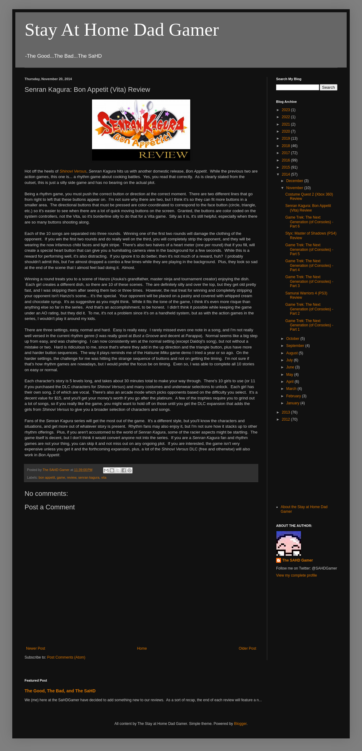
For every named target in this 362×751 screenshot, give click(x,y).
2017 (286, 153)
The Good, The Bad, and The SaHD (60, 690)
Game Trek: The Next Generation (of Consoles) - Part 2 (309, 309)
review (71, 477)
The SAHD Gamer (297, 560)
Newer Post (35, 648)
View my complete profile (296, 575)
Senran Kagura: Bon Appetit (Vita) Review (308, 208)
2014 (286, 174)
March (292, 389)
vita (103, 477)
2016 (286, 160)
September (295, 346)
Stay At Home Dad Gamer (122, 29)
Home (142, 648)
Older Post (247, 648)
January (293, 403)
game (61, 477)
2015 (286, 167)
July (290, 360)
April (290, 381)
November (295, 188)
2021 (286, 124)
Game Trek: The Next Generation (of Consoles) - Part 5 (309, 249)
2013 (286, 412)
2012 (286, 419)
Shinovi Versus (73, 171)
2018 (286, 146)
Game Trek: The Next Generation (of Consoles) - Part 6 (309, 221)
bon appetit (47, 477)
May (290, 374)
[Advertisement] (306, 462)
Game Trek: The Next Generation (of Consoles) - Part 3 (309, 281)
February (294, 396)
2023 (286, 110)
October (293, 339)
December (295, 181)
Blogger (240, 724)
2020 (286, 131)
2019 (286, 138)
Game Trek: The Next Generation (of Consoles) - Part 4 (309, 265)
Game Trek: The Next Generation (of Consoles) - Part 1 (309, 325)
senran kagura (88, 477)
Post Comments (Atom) (66, 657)
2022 (286, 117)
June (290, 367)
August (292, 353)
